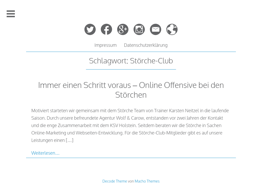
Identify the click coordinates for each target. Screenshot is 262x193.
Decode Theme (114, 181)
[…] (69, 140)
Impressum (105, 45)
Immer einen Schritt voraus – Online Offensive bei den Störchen (131, 89)
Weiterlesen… (45, 153)
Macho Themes (147, 181)
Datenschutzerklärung (145, 45)
